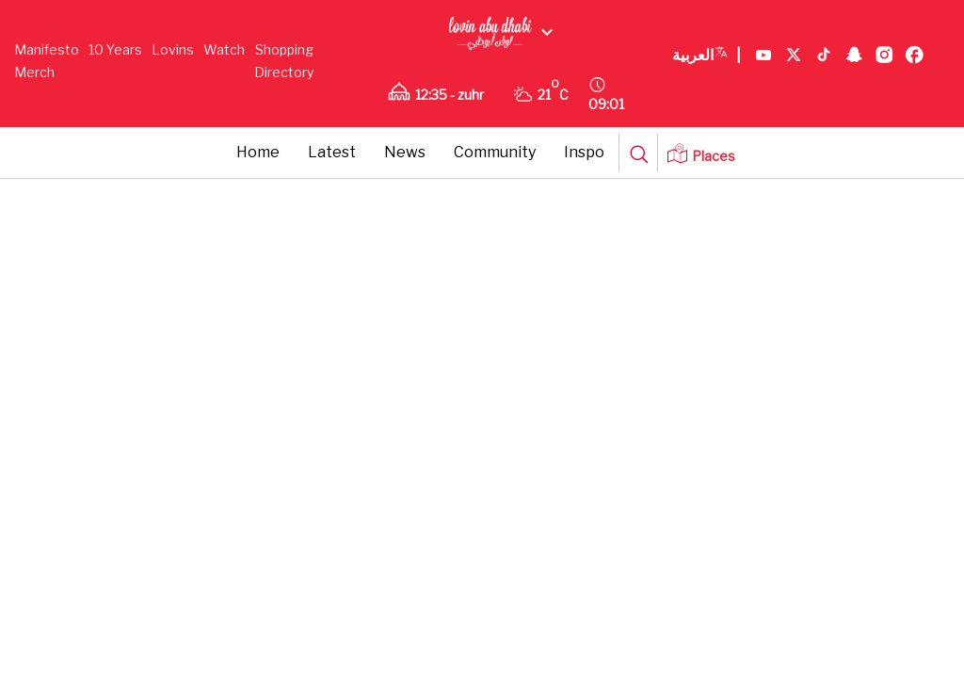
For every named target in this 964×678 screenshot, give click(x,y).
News (405, 152)
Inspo (584, 152)
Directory (283, 72)
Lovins (173, 49)
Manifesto (46, 49)
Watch (224, 49)
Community (495, 152)
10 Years (115, 49)
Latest (332, 152)
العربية (706, 55)
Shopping (284, 49)
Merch (34, 72)
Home (258, 152)
